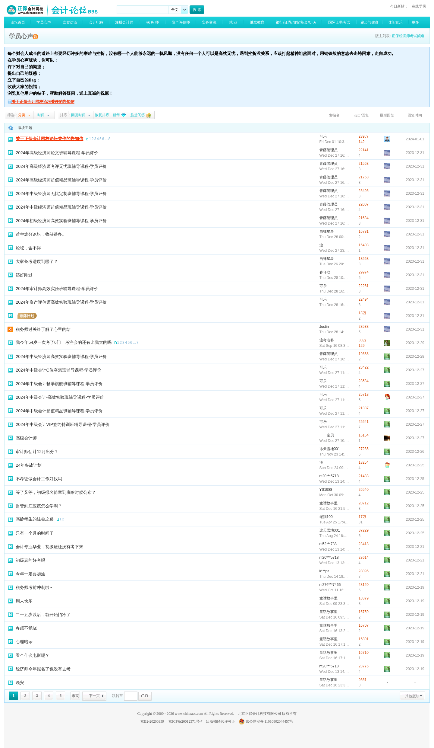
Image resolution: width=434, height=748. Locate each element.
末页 (75, 696)
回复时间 (78, 115)
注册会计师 (124, 22)
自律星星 (326, 231)
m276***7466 (330, 585)
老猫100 (326, 517)
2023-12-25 (415, 465)
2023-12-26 (415, 451)
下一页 (94, 696)
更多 (415, 22)
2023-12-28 (415, 356)
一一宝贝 (326, 435)
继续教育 (257, 22)
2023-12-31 (415, 153)
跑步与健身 (369, 22)
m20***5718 (329, 476)
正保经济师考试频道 (408, 36)
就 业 (233, 22)
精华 (116, 115)
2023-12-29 (415, 343)
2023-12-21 (415, 547)
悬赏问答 (138, 115)
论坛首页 (18, 22)
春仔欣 (324, 272)
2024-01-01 (415, 139)
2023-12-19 (415, 587)
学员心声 (43, 22)
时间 (41, 115)
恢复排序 (102, 115)
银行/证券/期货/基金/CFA (296, 22)
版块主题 (25, 128)
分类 (21, 115)
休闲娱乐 (395, 22)
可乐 (323, 136)
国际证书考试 (339, 22)
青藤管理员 (328, 150)
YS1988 (325, 489)
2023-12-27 (415, 370)
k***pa (324, 571)
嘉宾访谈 (70, 22)
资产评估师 (181, 22)
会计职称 (96, 22)
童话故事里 (328, 503)
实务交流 (209, 22)
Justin (324, 326)
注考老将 (326, 340)
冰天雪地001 (329, 449)
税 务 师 (152, 22)
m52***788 (328, 544)
